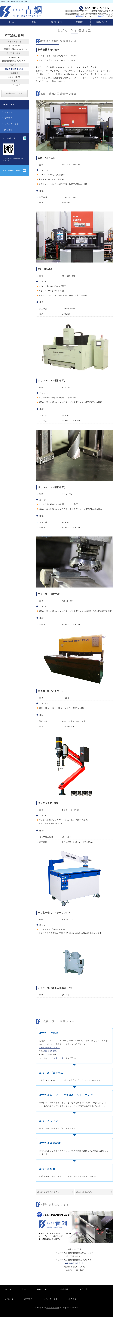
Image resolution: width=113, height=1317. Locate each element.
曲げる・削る (56, 22)
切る (34, 22)
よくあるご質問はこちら (48, 1192)
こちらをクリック (55, 1058)
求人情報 (8, 130)
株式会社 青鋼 (52, 1308)
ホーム (11, 22)
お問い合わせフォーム (49, 1048)
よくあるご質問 (11, 124)
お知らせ (8, 112)
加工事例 (8, 118)
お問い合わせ (101, 22)
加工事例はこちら (84, 1192)
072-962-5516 (51, 1051)
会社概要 (79, 22)
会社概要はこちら (14, 93)
